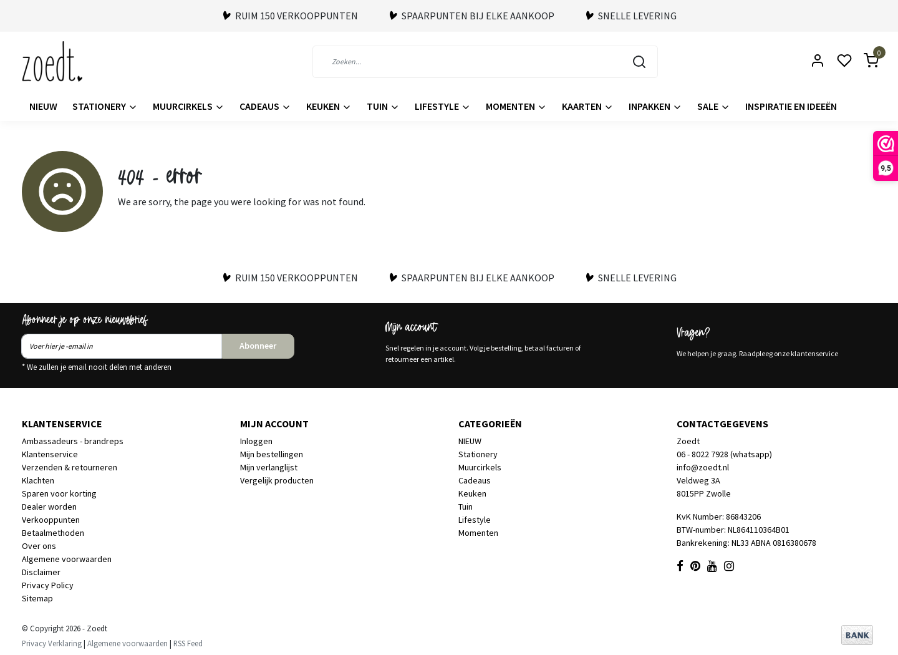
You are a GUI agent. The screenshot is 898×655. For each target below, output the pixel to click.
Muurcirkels (188, 106)
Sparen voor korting (59, 493)
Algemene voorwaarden (67, 559)
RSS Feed (188, 643)
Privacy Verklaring (52, 643)
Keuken (329, 106)
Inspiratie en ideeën (791, 106)
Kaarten (588, 106)
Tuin (383, 106)
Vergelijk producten (277, 480)
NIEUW (43, 106)
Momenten (516, 106)
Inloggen (256, 441)
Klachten (38, 480)
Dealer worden (49, 506)
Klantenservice (50, 454)
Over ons (39, 545)
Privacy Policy (48, 585)
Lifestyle (443, 106)
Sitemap (37, 598)
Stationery (105, 106)
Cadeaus (265, 106)
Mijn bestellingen (271, 454)
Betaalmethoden (53, 532)
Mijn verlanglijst (268, 467)
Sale (713, 106)
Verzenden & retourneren (69, 467)
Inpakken (655, 106)
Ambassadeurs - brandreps (72, 441)
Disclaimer (41, 572)
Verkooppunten (51, 519)
